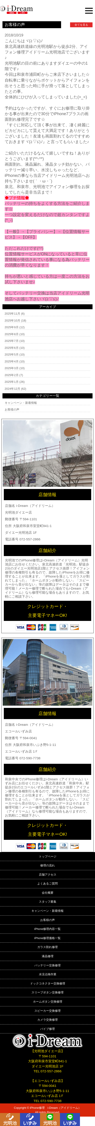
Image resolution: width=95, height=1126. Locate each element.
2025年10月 (12, 320)
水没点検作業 (47, 974)
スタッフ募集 (47, 901)
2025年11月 (12, 313)
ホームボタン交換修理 (47, 1001)
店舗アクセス (47, 874)
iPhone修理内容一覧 (47, 929)
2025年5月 (12, 354)
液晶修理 (47, 956)
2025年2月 (12, 375)
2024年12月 (12, 388)
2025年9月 (12, 327)
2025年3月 (12, 368)
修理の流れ (47, 865)
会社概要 (47, 892)
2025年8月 (12, 334)
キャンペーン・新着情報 (21, 402)
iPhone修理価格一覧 (47, 938)
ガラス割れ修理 (47, 947)
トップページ (47, 856)
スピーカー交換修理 (47, 1010)
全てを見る (81, 24)
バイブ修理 (47, 1029)
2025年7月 (12, 341)
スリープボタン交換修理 (47, 992)
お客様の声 (12, 409)
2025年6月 (12, 347)
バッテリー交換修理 (47, 965)
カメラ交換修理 (47, 1019)
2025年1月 (12, 381)
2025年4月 (12, 361)
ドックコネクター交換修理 (47, 983)
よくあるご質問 (47, 883)
